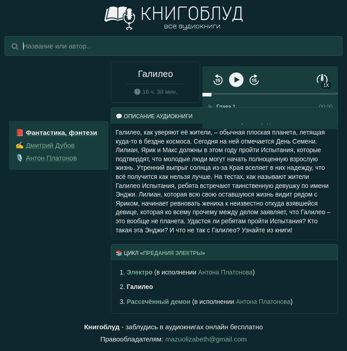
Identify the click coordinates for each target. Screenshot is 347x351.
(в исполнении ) (187, 272)
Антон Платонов (51, 158)
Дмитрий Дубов (50, 145)
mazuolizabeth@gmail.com (206, 339)
